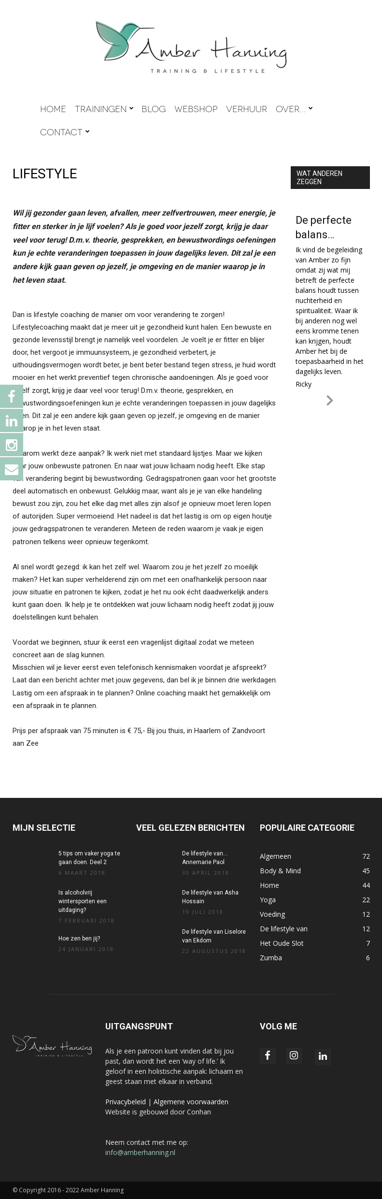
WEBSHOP (195, 108)
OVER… (294, 108)
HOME (53, 108)
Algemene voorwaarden (191, 1101)
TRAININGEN (104, 108)
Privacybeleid (125, 1101)
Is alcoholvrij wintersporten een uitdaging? (82, 901)
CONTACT (65, 131)
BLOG (153, 108)
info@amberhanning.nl (140, 1152)
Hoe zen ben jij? (79, 938)
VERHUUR (246, 108)
